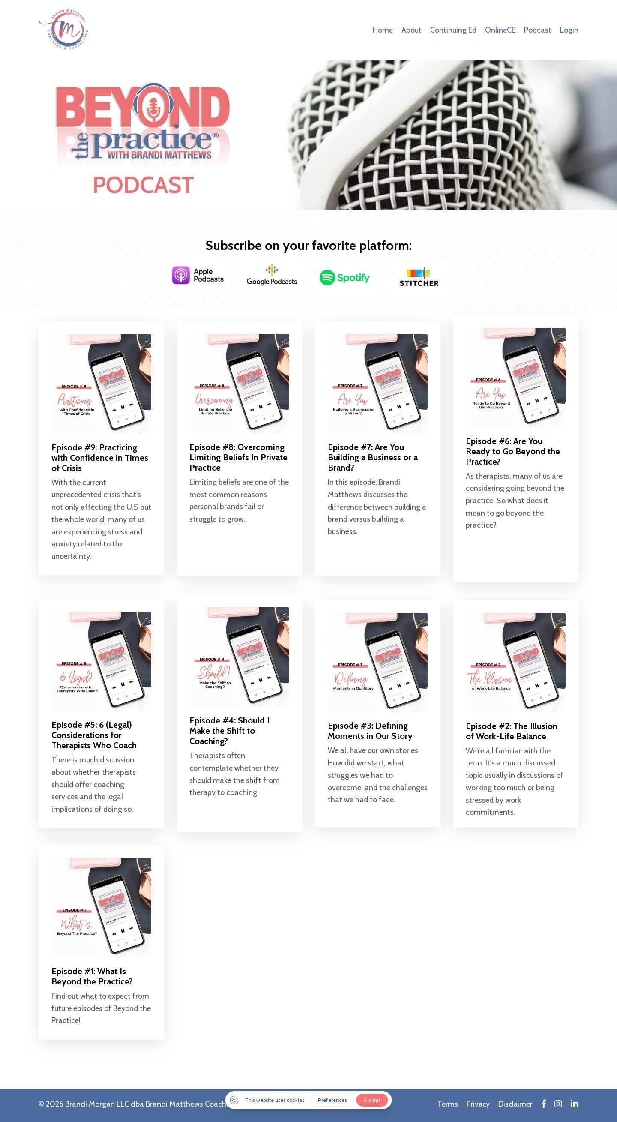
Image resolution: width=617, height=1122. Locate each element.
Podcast (537, 30)
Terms (445, 1107)
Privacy (477, 1107)
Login (569, 30)
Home (382, 30)
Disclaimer (515, 1107)
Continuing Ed (452, 30)
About (411, 30)
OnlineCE (500, 30)
